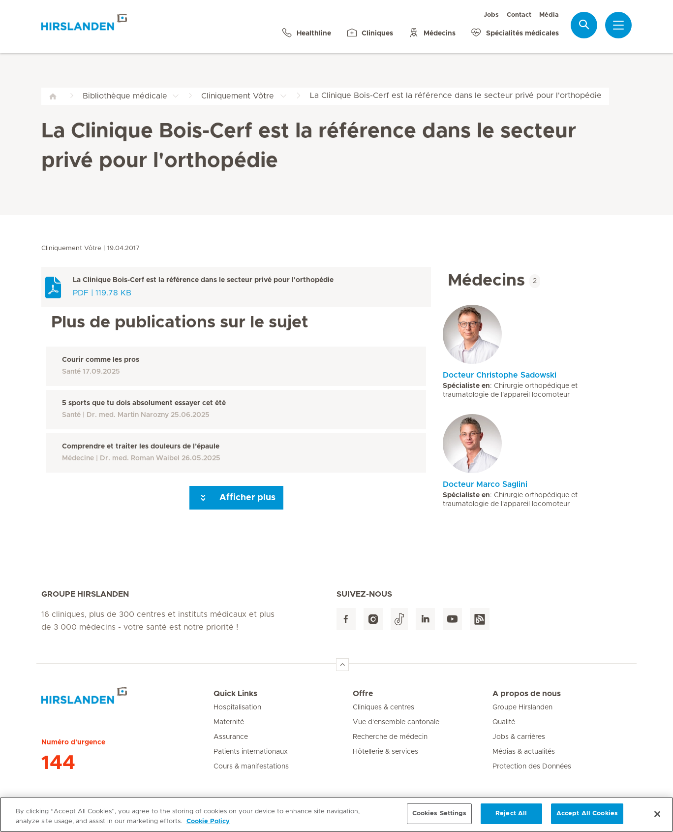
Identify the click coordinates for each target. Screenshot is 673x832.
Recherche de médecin (390, 737)
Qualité (503, 722)
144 (58, 763)
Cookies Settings (439, 820)
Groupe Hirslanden (522, 707)
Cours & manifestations (251, 766)
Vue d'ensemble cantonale (396, 722)
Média (549, 15)
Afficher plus (236, 498)
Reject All (511, 820)
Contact (519, 15)
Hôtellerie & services (385, 751)
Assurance (231, 737)
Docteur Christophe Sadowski (499, 375)
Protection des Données (531, 766)
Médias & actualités (523, 751)
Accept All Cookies (587, 820)
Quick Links (235, 694)
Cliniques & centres (383, 707)
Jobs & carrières (518, 737)
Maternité (229, 722)
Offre (363, 694)
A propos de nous (526, 694)
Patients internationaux (251, 751)
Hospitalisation (237, 707)
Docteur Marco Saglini (485, 484)
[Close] (657, 820)
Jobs (491, 15)
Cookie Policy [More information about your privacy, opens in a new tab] (208, 828)
